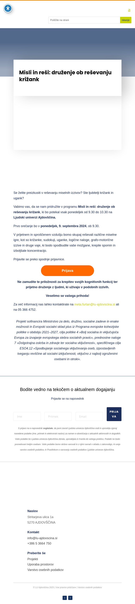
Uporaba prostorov (40, 564)
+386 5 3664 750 (39, 543)
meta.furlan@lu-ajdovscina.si (95, 304)
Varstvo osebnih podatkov (45, 570)
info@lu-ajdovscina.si (42, 538)
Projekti (32, 559)
